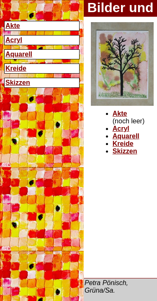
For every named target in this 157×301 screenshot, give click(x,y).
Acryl (13, 39)
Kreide (15, 68)
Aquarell (18, 54)
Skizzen (17, 82)
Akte (12, 25)
